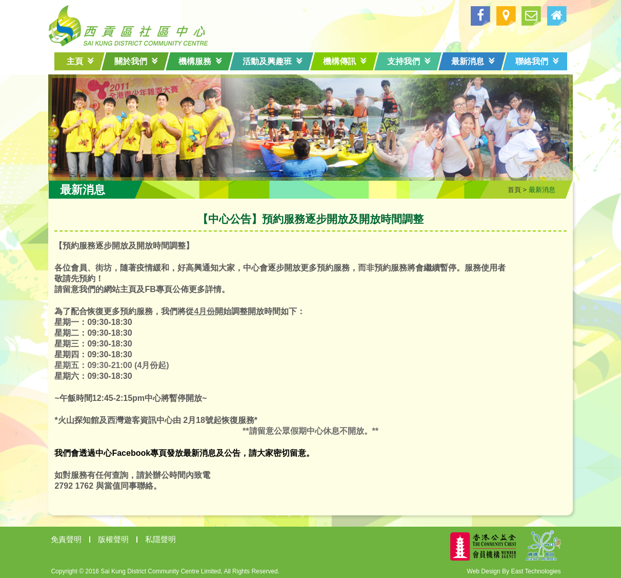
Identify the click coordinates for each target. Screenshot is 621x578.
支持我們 (409, 61)
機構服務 (200, 61)
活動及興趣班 (273, 61)
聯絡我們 (537, 61)
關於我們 (136, 61)
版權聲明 (119, 537)
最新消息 (473, 61)
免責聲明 (71, 537)
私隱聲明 (166, 537)
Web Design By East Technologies (509, 569)
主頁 (80, 61)
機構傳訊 (345, 61)
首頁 (509, 187)
